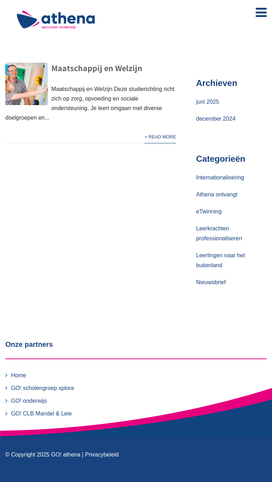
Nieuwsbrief (211, 282)
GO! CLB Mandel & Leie (41, 414)
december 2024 (216, 119)
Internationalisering (220, 177)
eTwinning (209, 211)
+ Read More (160, 136)
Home (18, 375)
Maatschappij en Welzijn (96, 68)
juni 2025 (207, 102)
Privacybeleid (102, 455)
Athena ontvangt (217, 194)
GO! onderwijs (29, 401)
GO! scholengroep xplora (42, 388)
